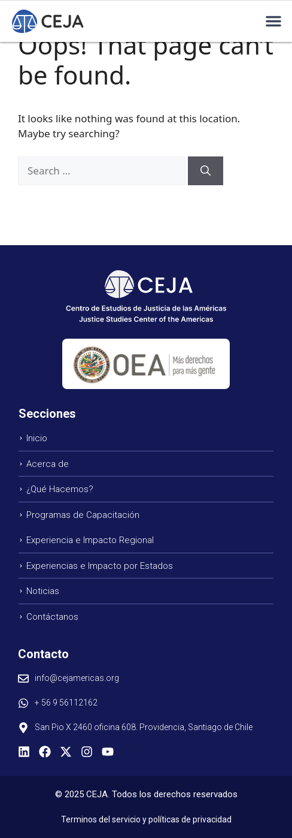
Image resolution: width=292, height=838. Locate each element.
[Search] (205, 170)
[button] (273, 21)
